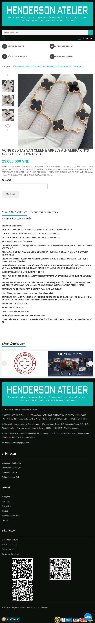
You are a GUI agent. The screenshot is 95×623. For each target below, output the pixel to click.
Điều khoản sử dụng (10, 540)
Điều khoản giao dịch (10, 545)
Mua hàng (10, 194)
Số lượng (6, 180)
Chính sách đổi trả (9, 472)
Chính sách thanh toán (11, 463)
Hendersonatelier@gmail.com (17, 443)
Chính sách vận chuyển (11, 468)
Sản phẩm (6, 506)
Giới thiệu (6, 501)
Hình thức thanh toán (10, 516)
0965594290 (13, 619)
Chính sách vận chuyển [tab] (16, 218)
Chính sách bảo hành (10, 477)
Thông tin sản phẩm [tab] (14, 212)
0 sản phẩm (88, 38)
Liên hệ (5, 520)
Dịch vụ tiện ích (8, 549)
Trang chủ (6, 66)
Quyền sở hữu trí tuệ (10, 554)
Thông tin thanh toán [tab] (44, 212)
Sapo (45, 608)
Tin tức (5, 511)
